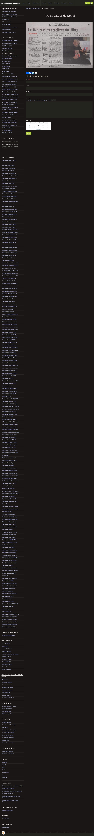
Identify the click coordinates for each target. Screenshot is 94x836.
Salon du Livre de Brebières (9, 173)
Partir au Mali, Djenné (7, 810)
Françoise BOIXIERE (7, 664)
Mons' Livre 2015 (6, 396)
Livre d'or (56, 3)
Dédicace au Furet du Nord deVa (10, 424)
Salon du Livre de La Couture (9, 160)
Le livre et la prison (6, 598)
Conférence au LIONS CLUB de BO (10, 432)
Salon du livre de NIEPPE (8, 596)
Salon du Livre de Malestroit (9, 552)
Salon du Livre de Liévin (8, 206)
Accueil (23, 3)
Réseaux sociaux (6, 29)
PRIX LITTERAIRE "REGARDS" (9, 573)
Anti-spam (28, 120)
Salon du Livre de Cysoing (8, 168)
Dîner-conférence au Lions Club (10, 429)
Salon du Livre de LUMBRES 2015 (10, 398)
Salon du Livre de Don (7, 529)
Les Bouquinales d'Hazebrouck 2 (10, 283)
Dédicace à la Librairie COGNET (9, 291)
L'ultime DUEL (5, 19)
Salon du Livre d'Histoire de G (9, 370)
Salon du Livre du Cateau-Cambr (10, 175)
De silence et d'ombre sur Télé (9, 125)
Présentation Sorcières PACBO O (10, 229)
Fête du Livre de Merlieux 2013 (9, 498)
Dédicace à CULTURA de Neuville (10, 347)
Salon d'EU (5, 504)
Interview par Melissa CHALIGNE (10, 519)
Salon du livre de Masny (8, 260)
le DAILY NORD (5, 68)
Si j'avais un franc (6, 722)
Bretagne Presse (6, 61)
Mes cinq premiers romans (8, 32)
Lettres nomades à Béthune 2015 (10, 409)
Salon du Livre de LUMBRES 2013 (10, 493)
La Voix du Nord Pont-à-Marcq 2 (10, 40)
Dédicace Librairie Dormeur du (9, 342)
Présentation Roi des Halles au (9, 324)
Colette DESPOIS (6, 661)
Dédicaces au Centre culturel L (9, 442)
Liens (3, 775)
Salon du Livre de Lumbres (8, 588)
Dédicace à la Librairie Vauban (9, 209)
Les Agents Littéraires (7, 127)
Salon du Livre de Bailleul (8, 547)
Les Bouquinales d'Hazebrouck (9, 568)
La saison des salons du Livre (9, 706)
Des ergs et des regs (7, 682)
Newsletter (64, 3)
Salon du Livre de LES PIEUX (9, 332)
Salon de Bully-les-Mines (8, 170)
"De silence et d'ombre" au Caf (9, 532)
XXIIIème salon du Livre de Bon (9, 624)
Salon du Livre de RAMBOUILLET (10, 604)
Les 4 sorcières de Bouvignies (9, 16)
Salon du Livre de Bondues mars (10, 222)
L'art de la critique (6, 711)
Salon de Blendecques (7, 591)
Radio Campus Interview (8, 50)
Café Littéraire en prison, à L (9, 457)
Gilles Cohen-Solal (6, 669)
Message (28, 98)
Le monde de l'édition (7, 793)
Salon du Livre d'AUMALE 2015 (9, 404)
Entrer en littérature (7, 708)
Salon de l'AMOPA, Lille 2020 (9, 281)
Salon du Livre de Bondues (8, 245)
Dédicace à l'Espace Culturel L (9, 319)
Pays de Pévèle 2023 (7, 48)
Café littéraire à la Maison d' (9, 534)
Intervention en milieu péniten (9, 468)
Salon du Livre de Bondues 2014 (10, 475)
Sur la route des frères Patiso (9, 730)
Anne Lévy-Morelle (7, 659)
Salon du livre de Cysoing (8, 165)
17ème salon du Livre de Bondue (10, 422)
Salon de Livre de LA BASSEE (9, 593)
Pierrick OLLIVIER (6, 656)
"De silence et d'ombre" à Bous (9, 516)
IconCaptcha (38, 129)
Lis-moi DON (5, 575)
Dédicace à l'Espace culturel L (9, 357)
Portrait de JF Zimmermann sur (10, 107)
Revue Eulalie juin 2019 (8, 74)
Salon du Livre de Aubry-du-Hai (9, 234)
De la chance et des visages (9, 724)
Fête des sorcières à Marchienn (10, 273)
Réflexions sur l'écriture (8, 753)
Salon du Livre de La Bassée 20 (9, 550)
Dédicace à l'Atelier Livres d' (9, 268)
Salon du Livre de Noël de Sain (9, 252)
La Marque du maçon (7, 735)
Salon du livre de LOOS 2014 (9, 447)
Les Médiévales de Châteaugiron (10, 491)
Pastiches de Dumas (7, 45)
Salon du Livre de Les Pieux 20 (9, 427)
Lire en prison (5, 455)
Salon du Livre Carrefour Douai (9, 470)
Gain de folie (5, 727)
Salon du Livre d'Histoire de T (9, 363)
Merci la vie (5, 679)
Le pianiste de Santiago (8, 697)
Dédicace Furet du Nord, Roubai (10, 329)
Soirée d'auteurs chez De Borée (10, 314)
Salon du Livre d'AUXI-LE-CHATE (10, 506)
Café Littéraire (5, 609)
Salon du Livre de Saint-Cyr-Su (9, 411)
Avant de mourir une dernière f (9, 14)
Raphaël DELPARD (6, 651)
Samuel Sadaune (6, 667)
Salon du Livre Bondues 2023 (9, 240)
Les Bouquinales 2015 (7, 416)
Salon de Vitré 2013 (7, 511)
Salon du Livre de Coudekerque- (10, 473)
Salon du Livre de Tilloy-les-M (9, 288)
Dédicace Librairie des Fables (9, 627)
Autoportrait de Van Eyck (8, 742)
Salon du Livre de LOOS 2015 (9, 393)
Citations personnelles (7, 751)
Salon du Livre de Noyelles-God (9, 247)
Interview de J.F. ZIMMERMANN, (10, 112)
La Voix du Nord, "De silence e (9, 122)
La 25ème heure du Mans (8, 545)
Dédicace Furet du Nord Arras (9, 219)
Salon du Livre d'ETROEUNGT (9, 539)
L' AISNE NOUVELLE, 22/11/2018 (10, 79)
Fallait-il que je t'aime (7, 687)
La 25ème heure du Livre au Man (10, 270)
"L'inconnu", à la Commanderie (9, 191)
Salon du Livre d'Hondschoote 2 (10, 350)
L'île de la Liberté (6, 22)
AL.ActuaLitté (5, 71)
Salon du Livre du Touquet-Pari (9, 450)
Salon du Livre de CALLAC (8, 606)
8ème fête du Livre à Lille (8, 488)
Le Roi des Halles (6, 24)
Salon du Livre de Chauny (8, 301)
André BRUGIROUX (7, 649)
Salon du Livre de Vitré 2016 (9, 375)
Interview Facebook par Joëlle (9, 214)
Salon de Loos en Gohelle (8, 163)
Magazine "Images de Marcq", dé (10, 97)
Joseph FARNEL (6, 643)
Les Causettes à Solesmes (8, 188)
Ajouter (29, 133)
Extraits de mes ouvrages (8, 635)
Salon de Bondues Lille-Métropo (10, 570)
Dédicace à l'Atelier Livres (8, 216)
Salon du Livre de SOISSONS (9, 340)
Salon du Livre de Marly (8, 311)
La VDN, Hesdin (6, 66)
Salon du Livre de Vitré (7, 565)
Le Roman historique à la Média (10, 621)
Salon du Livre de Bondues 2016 (10, 381)
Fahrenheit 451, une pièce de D (9, 522)
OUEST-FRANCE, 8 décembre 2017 (10, 94)
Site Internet (29, 92)
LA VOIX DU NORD (6, 109)
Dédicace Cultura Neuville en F (9, 293)
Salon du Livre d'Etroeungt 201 (9, 445)
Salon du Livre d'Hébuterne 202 (10, 275)
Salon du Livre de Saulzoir (8, 257)
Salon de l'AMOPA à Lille (8, 309)
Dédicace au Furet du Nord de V (10, 355)
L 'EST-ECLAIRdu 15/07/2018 (9, 81)
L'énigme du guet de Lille (8, 788)
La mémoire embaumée (8, 737)
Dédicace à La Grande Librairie (9, 360)
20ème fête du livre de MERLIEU (10, 557)
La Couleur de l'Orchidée (8, 732)
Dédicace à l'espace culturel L (9, 419)
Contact (44, 3)
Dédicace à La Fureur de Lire (9, 242)
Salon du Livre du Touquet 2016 (10, 365)
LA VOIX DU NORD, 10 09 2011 (9, 120)
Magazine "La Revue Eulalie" (9, 86)
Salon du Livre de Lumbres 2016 (10, 368)
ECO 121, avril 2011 (7, 133)
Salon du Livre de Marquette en (10, 201)
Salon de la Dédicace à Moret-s (9, 373)
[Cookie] (3, 833)
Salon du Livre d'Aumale (8, 465)
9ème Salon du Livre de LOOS (9, 583)
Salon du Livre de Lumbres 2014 (10, 452)
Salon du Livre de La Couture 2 (9, 224)
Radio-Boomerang (6, 611)
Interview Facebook (7, 58)
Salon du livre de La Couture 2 (9, 237)
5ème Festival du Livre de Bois (9, 563)
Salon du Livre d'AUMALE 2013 (9, 501)
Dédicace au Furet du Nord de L (9, 414)
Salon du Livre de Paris (7, 378)
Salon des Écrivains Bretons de (9, 586)
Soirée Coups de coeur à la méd (10, 337)
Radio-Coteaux (6, 63)
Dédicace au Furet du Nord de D (10, 286)
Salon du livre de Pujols (8, 601)
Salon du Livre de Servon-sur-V (9, 560)
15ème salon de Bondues (8, 514)
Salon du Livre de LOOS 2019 (9, 255)
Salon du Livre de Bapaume (9, 316)
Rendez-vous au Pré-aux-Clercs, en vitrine (12, 786)
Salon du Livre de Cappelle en (9, 181)
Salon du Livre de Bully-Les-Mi (9, 211)
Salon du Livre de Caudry (8, 183)
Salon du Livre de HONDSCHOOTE (10, 263)
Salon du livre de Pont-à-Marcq (9, 186)
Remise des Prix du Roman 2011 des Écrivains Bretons (11, 797)
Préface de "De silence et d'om (9, 542)
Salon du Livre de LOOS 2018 (9, 334)
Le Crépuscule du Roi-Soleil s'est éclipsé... (12, 791)
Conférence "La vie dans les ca (9, 250)
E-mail (27, 85)
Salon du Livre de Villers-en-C (9, 178)
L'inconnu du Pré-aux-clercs (9, 11)
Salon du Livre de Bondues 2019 (10, 327)
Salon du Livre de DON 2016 (9, 383)
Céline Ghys (5, 646)
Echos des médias (36, 8)
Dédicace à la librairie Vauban (9, 304)
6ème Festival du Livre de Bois (9, 619)
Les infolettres (5, 818)
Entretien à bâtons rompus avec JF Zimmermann (10, 801)
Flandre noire (5, 740)
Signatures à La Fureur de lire (9, 196)
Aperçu (53, 100)
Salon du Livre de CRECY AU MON (10, 406)
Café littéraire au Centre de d (9, 460)
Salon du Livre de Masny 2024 (9, 296)
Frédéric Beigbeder (7, 713)
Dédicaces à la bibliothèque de (9, 388)
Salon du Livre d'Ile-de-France (9, 578)
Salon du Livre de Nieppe (8, 463)
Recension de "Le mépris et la (9, 99)
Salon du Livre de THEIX (8, 580)
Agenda (50, 3)
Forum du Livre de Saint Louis (9, 306)
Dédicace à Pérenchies (7, 386)
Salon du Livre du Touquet (8, 537)
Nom (27, 79)
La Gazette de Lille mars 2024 (9, 43)
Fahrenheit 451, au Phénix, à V (9, 527)
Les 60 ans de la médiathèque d (10, 232)
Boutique (71, 3)
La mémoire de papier (7, 685)
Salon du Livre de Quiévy (8, 193)
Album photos (35, 3)
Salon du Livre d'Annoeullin (8, 496)
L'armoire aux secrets (7, 690)
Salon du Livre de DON (7, 486)
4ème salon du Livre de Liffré (9, 555)
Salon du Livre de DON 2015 (9, 439)
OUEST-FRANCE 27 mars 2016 (9, 104)
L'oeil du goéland (6, 695)
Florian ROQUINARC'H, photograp (10, 654)
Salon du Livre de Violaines (8, 199)
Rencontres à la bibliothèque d (9, 478)
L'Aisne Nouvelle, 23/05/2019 (9, 76)
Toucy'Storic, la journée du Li (9, 278)
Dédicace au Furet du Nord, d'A (9, 322)
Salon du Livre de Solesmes (10, 142)
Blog (29, 3)
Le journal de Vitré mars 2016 (9, 102)
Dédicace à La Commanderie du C (10, 265)
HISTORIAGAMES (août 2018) (9, 84)
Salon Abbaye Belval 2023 (8, 227)
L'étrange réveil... (6, 692)
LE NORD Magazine (7, 130)
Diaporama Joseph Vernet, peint (10, 56)
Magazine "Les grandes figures (9, 92)
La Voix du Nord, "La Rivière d (9, 115)
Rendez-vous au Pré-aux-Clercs (10, 27)
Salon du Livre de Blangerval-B (9, 616)
